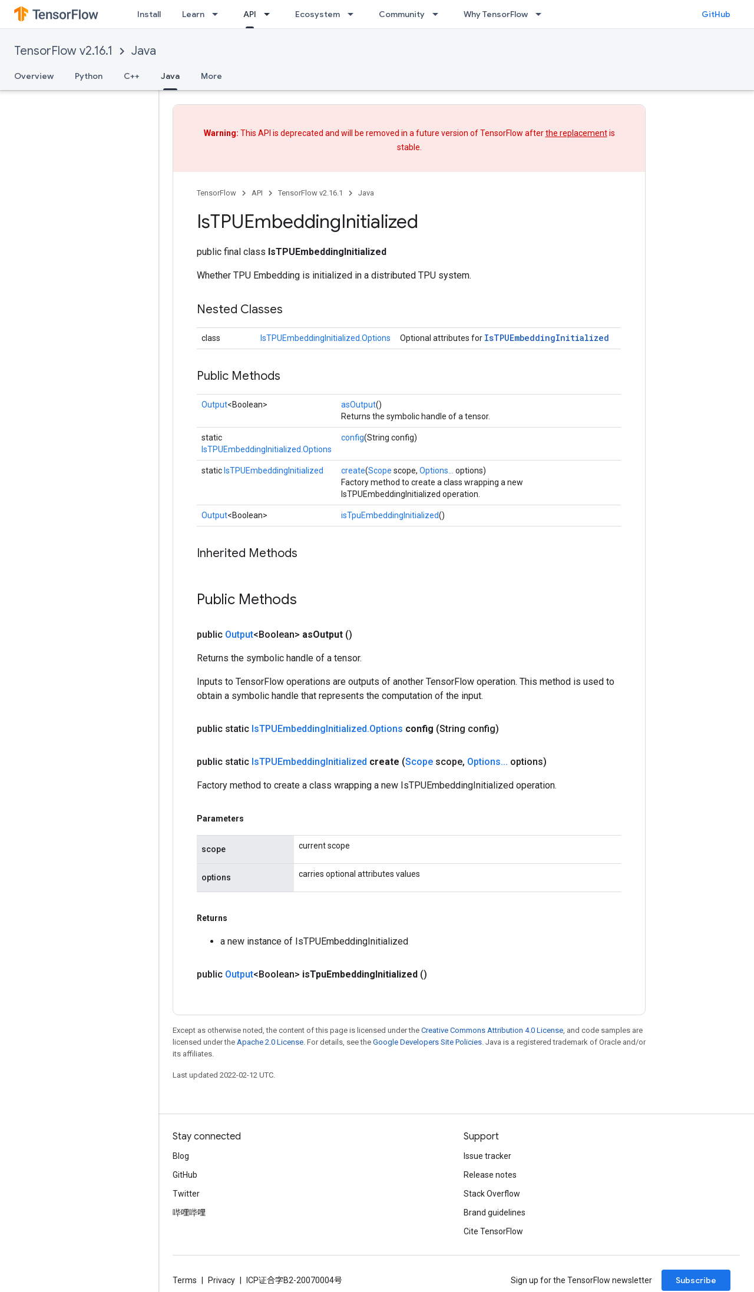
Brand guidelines (494, 1212)
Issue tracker (487, 1156)
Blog (181, 1156)
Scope (380, 470)
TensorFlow (216, 192)
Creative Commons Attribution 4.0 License (492, 1030)
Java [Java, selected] (170, 76)
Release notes (490, 1175)
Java (143, 51)
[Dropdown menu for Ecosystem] (354, 14)
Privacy (221, 1280)
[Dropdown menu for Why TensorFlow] (542, 14)
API (257, 192)
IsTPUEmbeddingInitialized (546, 337)
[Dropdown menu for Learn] (218, 14)
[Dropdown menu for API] (270, 14)
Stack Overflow (492, 1193)
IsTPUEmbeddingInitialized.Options (325, 338)
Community (402, 14)
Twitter (186, 1193)
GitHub (716, 14)
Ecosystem (317, 14)
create (353, 470)
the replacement (576, 133)
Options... (436, 470)
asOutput (358, 404)
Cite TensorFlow (493, 1231)
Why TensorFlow (496, 14)
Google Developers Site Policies (427, 1042)
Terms (185, 1280)
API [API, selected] (249, 14)
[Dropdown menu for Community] (439, 14)
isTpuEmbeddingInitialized (390, 515)
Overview (34, 76)
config (352, 437)
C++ (132, 76)
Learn (193, 14)
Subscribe (696, 1280)
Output (214, 404)
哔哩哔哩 (189, 1212)
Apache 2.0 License (270, 1042)
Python (88, 76)
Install (149, 14)
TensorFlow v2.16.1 (63, 51)
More (211, 76)
